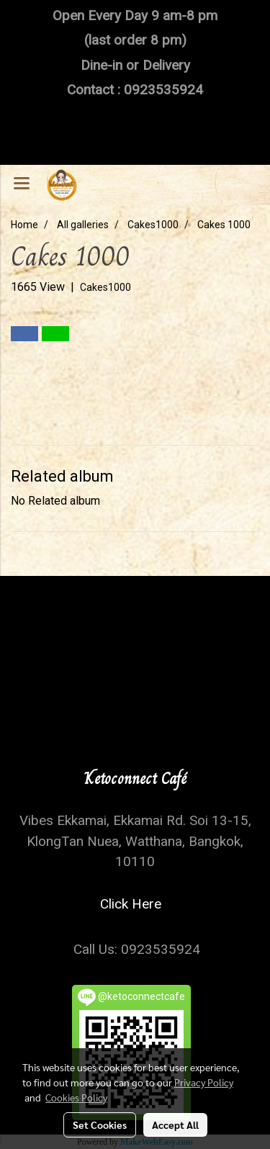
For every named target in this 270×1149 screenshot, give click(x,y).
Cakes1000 (105, 287)
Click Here (134, 904)
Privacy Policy (203, 1082)
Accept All (175, 1124)
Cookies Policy (76, 1097)
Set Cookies (100, 1124)
